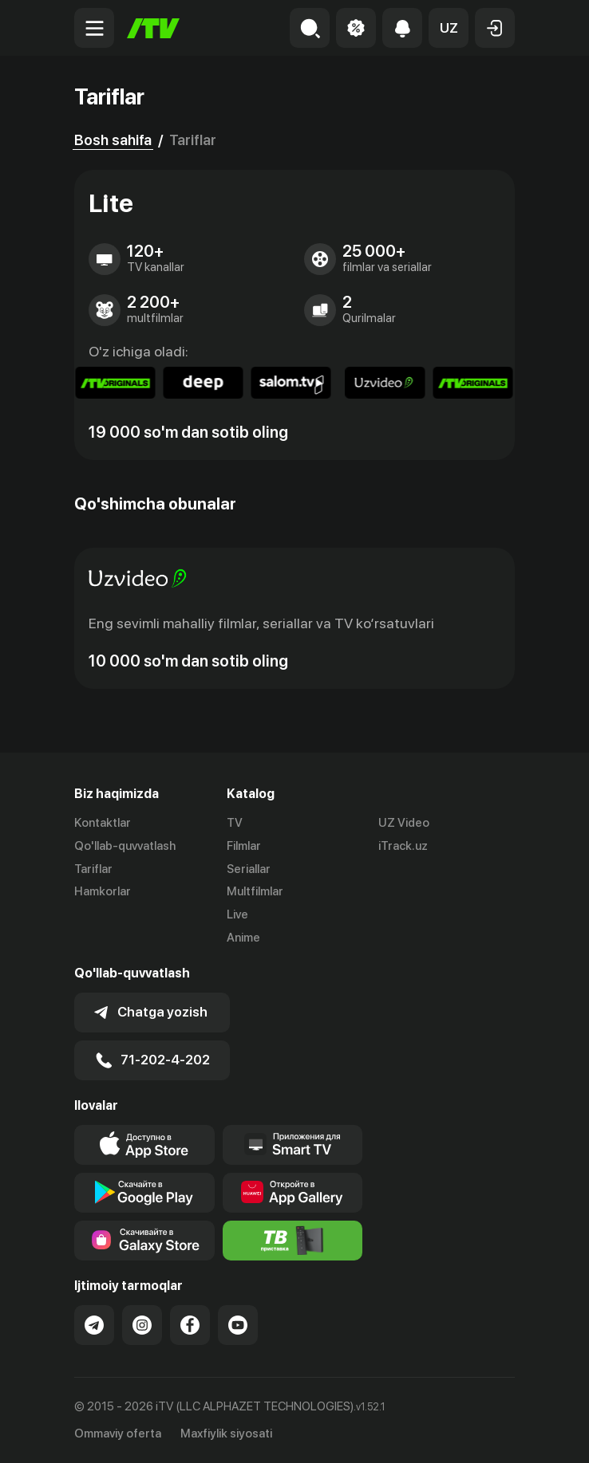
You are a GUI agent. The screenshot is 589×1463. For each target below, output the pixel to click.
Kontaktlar (102, 823)
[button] (448, 28)
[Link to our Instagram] (142, 1325)
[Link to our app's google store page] (144, 1193)
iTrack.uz (403, 846)
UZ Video (403, 823)
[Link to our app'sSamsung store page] (144, 1240)
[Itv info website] (293, 1240)
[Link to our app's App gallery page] (293, 1193)
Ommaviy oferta (117, 1433)
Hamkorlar (102, 891)
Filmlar (244, 846)
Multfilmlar (255, 891)
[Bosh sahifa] (153, 28)
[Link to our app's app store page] (144, 1145)
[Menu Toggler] (94, 28)
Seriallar (249, 869)
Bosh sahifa (113, 140)
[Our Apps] (293, 1145)
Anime (243, 937)
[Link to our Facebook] (190, 1325)
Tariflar (93, 869)
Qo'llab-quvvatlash (125, 846)
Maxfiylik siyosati (226, 1433)
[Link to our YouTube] (238, 1325)
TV (235, 823)
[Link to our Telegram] (94, 1325)
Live (237, 914)
